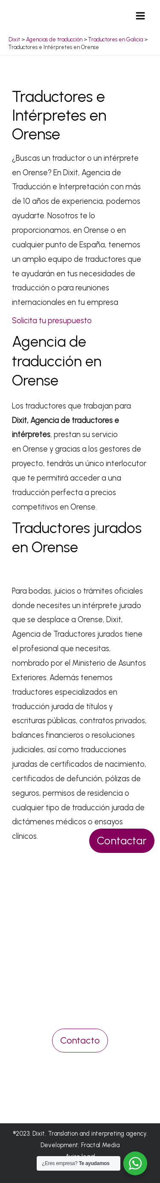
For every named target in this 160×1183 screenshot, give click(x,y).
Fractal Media (100, 1145)
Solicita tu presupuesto (52, 320)
